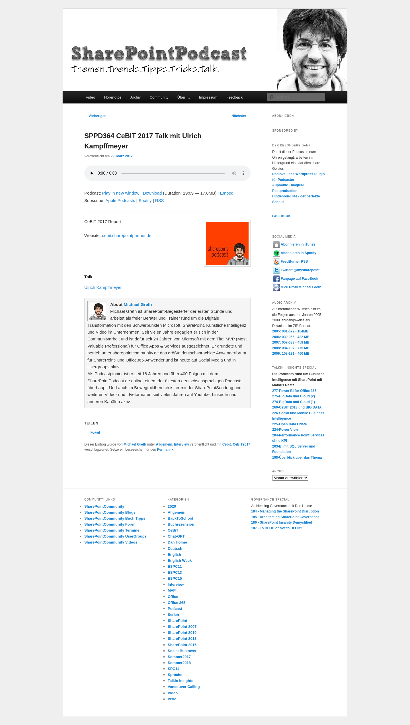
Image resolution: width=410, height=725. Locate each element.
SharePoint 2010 (182, 632)
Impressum (208, 97)
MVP (172, 590)
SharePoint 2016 (182, 645)
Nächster (241, 116)
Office (173, 597)
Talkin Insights (180, 681)
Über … (183, 97)
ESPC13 (175, 572)
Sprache (175, 675)
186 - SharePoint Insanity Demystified (281, 522)
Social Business (182, 651)
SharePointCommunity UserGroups (115, 536)
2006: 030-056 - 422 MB (290, 337)
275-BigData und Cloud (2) (293, 396)
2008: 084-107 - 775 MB (290, 348)
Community (159, 97)
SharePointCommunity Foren (110, 524)
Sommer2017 (179, 657)
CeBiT (173, 530)
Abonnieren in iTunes (294, 244)
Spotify (145, 200)
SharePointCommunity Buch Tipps (114, 518)
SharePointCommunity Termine (111, 530)
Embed (226, 193)
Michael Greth (138, 304)
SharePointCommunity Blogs (110, 512)
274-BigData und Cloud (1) (293, 402)
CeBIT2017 (241, 444)
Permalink (165, 450)
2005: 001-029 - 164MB (290, 331)
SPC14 (173, 669)
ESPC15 (175, 578)
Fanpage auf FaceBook (295, 279)
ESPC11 (175, 566)
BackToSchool (180, 518)
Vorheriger (95, 116)
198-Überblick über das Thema (297, 457)
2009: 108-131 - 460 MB (290, 354)
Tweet (94, 432)
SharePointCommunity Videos (110, 542)
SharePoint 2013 (182, 638)
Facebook (281, 216)
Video (90, 97)
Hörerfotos (113, 97)
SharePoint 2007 (182, 626)
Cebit (226, 444)
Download (152, 193)
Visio (172, 699)
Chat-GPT (176, 536)
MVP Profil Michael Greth (297, 287)
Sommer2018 (179, 663)
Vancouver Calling (184, 687)
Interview (181, 444)
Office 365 (176, 603)
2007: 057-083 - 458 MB (290, 342)
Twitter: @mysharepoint (296, 270)
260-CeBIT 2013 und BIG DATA (297, 407)
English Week (180, 560)
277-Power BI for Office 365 (294, 391)
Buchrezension (181, 524)
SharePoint (177, 620)
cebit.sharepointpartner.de (126, 235)
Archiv (135, 97)
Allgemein (164, 444)
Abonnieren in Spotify (294, 253)
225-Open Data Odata (289, 424)
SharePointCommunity (104, 506)
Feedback (234, 97)
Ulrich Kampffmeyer (103, 287)
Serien (173, 614)
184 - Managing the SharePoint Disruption (285, 511)
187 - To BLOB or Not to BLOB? (276, 528)
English (174, 554)
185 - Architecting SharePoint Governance (285, 517)
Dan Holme (177, 542)
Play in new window (121, 193)
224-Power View (285, 430)
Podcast (175, 608)
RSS (159, 200)
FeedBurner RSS (290, 262)
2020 (172, 506)
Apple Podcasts (120, 200)
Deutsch (175, 548)
